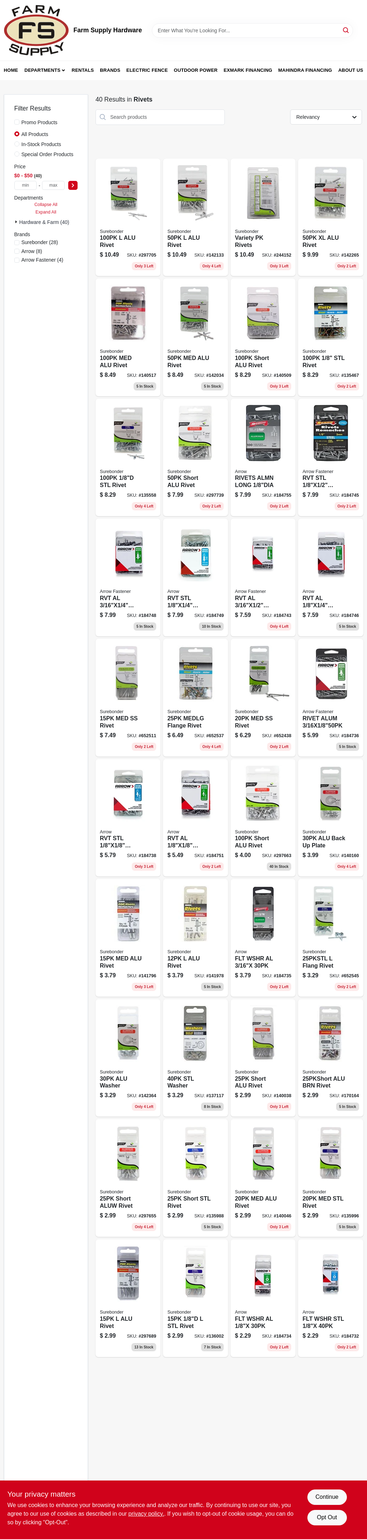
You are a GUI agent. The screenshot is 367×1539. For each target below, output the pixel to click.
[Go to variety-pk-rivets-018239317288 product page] (263, 217)
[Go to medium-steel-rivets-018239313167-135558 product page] (128, 457)
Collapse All (45, 204)
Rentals (83, 70)
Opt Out (327, 1517)
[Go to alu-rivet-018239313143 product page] (195, 217)
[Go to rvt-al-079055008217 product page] (330, 577)
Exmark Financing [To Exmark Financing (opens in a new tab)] (248, 70)
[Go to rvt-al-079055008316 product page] (263, 577)
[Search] (346, 30)
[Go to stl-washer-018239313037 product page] (195, 1058)
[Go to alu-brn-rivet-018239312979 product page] (330, 1058)
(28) (40, 242)
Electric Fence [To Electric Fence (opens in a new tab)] (147, 70)
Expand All (46, 212)
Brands (110, 70)
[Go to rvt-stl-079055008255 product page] (330, 457)
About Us (350, 70)
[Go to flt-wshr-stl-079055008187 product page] (330, 1298)
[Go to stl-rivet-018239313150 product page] (330, 337)
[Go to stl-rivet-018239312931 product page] (195, 1298)
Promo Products (39, 122)
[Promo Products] (16, 122)
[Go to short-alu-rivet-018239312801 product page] (263, 337)
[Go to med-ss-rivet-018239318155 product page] (263, 698)
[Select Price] (73, 185)
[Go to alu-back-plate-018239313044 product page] (330, 818)
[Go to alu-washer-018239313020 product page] (128, 1058)
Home (11, 70)
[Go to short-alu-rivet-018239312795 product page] (263, 1058)
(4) (43, 260)
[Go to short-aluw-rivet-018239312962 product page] (128, 1178)
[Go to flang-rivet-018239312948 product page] (330, 938)
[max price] (53, 185)
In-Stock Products (41, 144)
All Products (35, 134)
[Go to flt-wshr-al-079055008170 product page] (263, 938)
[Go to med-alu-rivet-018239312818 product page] (263, 1178)
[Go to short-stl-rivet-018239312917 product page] (195, 1178)
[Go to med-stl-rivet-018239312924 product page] (330, 1178)
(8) (32, 251)
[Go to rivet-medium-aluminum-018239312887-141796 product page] (128, 938)
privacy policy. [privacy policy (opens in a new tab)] (146, 1514)
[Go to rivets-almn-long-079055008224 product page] (263, 457)
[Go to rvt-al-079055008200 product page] (195, 818)
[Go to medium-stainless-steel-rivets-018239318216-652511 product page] (128, 698)
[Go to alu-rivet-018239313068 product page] (128, 217)
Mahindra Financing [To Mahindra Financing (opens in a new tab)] (305, 70)
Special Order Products (48, 154)
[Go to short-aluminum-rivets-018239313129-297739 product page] (195, 457)
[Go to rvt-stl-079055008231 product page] (128, 818)
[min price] (25, 185)
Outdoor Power (196, 70)
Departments (42, 70)
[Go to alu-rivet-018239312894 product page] (195, 938)
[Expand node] (16, 221)
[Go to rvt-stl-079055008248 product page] (195, 577)
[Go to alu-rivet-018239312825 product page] (128, 1298)
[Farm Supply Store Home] (36, 30)
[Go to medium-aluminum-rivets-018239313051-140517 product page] (128, 337)
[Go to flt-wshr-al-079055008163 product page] (263, 1298)
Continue (326, 1497)
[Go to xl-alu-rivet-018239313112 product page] (330, 217)
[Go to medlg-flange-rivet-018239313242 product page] (195, 698)
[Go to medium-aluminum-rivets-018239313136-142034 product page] (195, 337)
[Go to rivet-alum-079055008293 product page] (330, 698)
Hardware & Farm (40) (44, 222)
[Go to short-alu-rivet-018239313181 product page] (263, 818)
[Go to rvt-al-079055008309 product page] (128, 577)
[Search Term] (252, 30)
